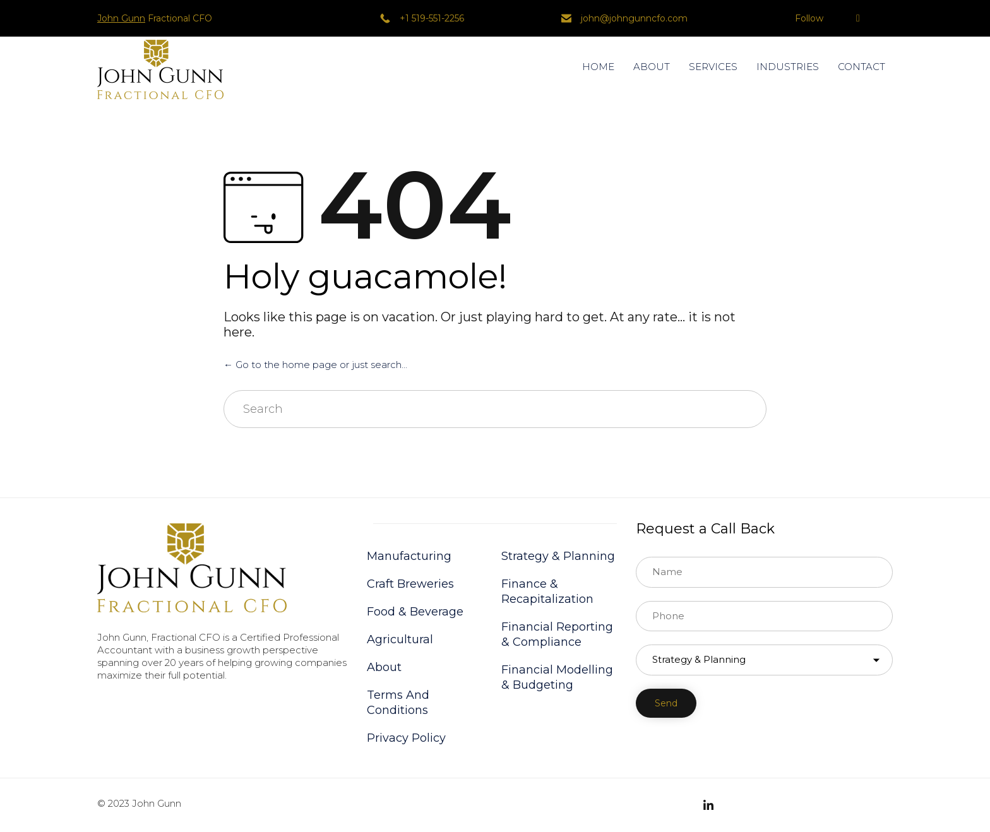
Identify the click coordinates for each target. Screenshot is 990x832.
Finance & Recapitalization (547, 591)
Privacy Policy (406, 738)
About (384, 667)
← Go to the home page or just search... (315, 365)
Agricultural (400, 639)
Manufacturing (409, 556)
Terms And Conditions (398, 702)
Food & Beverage (415, 612)
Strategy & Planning (558, 556)
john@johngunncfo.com (634, 18)
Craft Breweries (410, 584)
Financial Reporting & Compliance (557, 634)
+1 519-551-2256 (432, 18)
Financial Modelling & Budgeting (557, 677)
